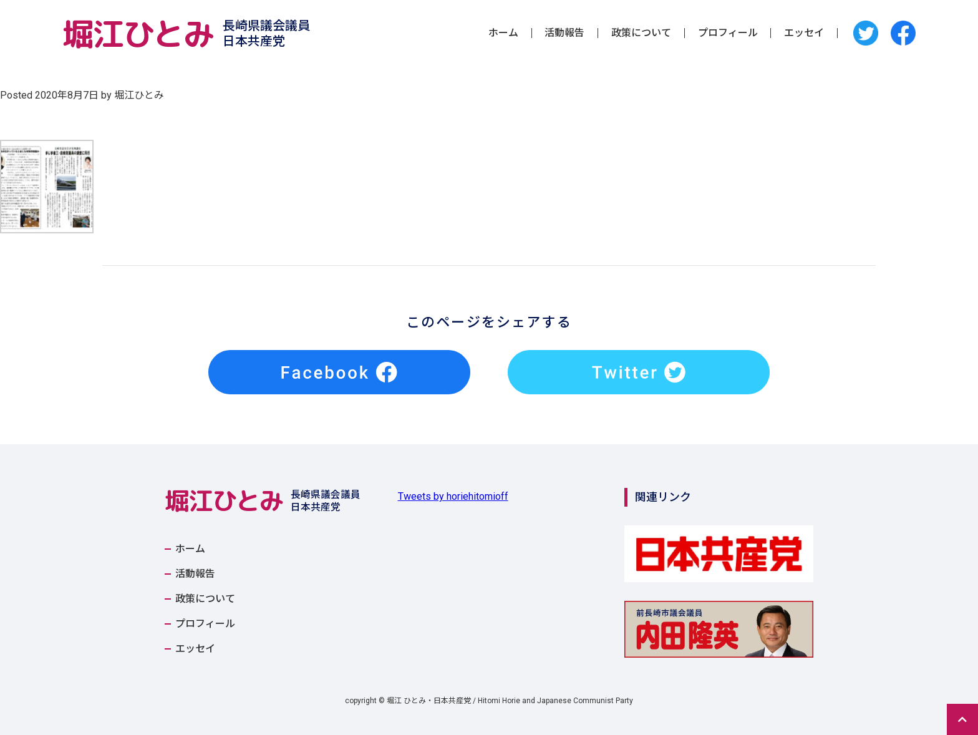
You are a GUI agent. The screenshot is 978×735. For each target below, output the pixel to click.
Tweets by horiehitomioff (453, 496)
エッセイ (804, 33)
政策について (641, 33)
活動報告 (564, 33)
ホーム (503, 33)
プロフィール (728, 33)
